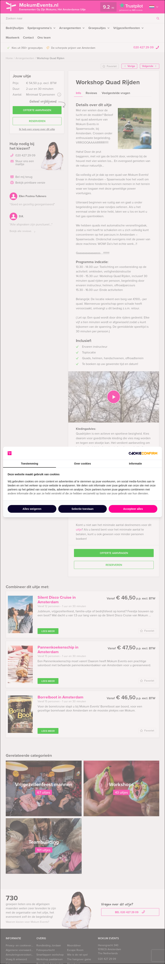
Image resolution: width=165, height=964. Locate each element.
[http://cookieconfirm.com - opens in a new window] (143, 453)
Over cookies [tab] (82, 463)
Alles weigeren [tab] (32, 508)
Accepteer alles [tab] (133, 508)
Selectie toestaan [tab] (82, 508)
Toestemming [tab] (29, 463)
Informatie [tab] (135, 463)
